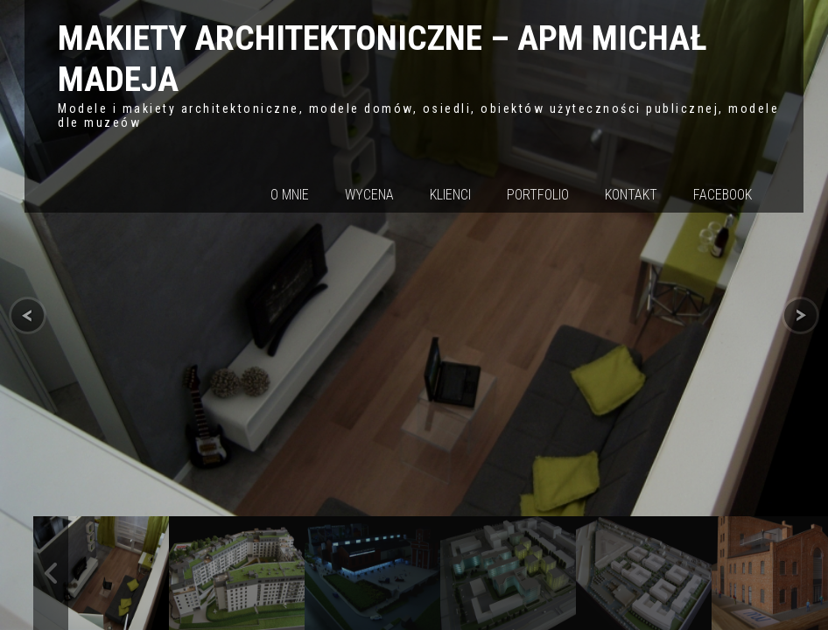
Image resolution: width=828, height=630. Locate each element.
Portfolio (538, 194)
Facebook (722, 194)
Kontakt (631, 194)
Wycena (369, 194)
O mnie (289, 194)
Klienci (450, 194)
